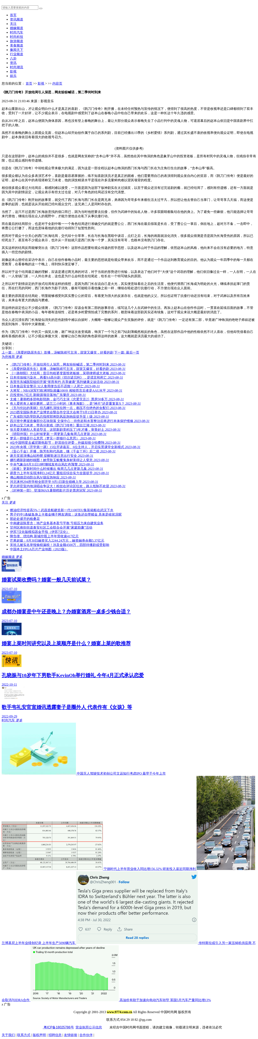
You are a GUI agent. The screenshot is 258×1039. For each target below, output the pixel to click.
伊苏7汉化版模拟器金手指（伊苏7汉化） (40, 532)
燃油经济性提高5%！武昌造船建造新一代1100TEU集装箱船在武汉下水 (61, 510)
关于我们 (8, 1035)
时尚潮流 (16, 67)
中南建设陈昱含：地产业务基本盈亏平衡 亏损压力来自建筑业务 (56, 523)
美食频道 (16, 45)
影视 (13, 71)
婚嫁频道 (16, 28)
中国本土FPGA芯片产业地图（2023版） (39, 549)
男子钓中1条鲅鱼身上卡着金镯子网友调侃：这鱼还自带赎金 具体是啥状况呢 (66, 514)
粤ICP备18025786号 (58, 1027)
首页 (13, 15)
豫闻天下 (16, 50)
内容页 (57, 83)
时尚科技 (16, 36)
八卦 (13, 58)
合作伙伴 (86, 1035)
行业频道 (16, 54)
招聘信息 (55, 1035)
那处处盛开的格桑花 (25, 519)
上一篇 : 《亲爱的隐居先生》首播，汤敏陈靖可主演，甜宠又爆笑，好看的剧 (57, 352)
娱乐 (13, 76)
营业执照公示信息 (89, 1027)
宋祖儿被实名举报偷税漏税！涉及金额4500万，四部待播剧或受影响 (59, 545)
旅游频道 (16, 41)
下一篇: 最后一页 (126, 352)
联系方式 (23, 1035)
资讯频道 (16, 19)
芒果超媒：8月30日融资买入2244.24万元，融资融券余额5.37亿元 (57, 540)
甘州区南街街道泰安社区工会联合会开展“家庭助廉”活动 (51, 527)
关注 (13, 23)
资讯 (13, 63)
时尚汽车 (16, 32)
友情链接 (70, 1035)
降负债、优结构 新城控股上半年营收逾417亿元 (44, 536)
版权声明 (39, 1035)
